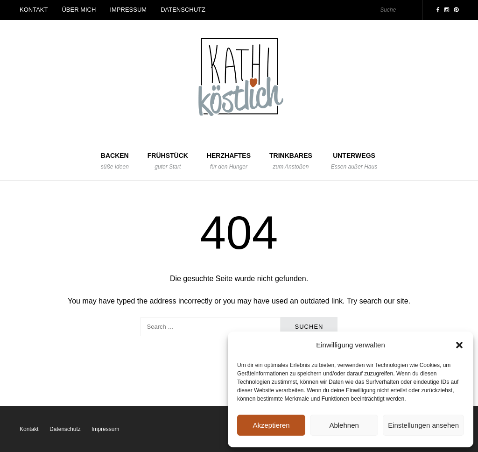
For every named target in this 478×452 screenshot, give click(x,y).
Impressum (128, 9)
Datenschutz (183, 9)
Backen (115, 161)
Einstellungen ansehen (423, 425)
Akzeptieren (271, 425)
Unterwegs (354, 161)
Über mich (79, 9)
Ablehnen (343, 425)
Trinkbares (290, 161)
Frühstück (168, 161)
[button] (459, 345)
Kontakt (34, 9)
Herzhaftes (229, 161)
